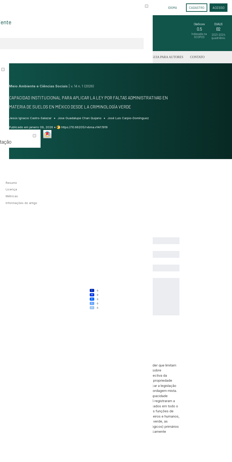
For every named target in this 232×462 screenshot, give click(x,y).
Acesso (219, 8)
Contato (197, 57)
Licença (11, 189)
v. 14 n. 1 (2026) (82, 86)
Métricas (12, 196)
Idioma (172, 8)
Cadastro (196, 8)
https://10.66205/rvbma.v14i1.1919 (84, 127)
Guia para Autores (167, 57)
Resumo (11, 182)
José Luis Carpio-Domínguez (128, 118)
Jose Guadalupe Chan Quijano (80, 118)
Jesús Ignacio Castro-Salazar (31, 118)
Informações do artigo (21, 203)
